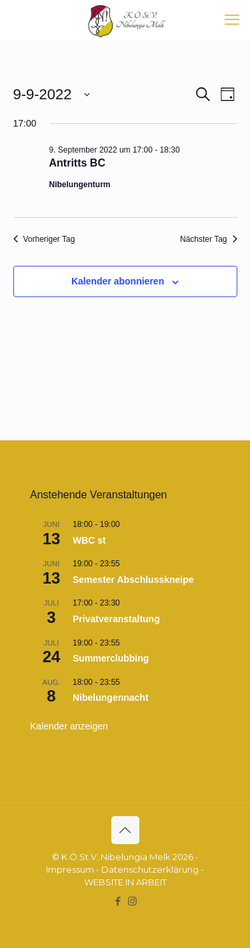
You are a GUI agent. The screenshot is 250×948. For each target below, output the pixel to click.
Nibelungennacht (111, 697)
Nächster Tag (208, 239)
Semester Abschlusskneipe (133, 579)
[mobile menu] (232, 20)
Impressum (70, 869)
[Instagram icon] (132, 901)
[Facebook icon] (118, 901)
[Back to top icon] (125, 830)
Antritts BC (77, 163)
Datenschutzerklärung (150, 869)
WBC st (89, 540)
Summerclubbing (111, 658)
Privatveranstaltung (116, 619)
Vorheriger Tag (44, 239)
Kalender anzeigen (69, 726)
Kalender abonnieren (117, 281)
